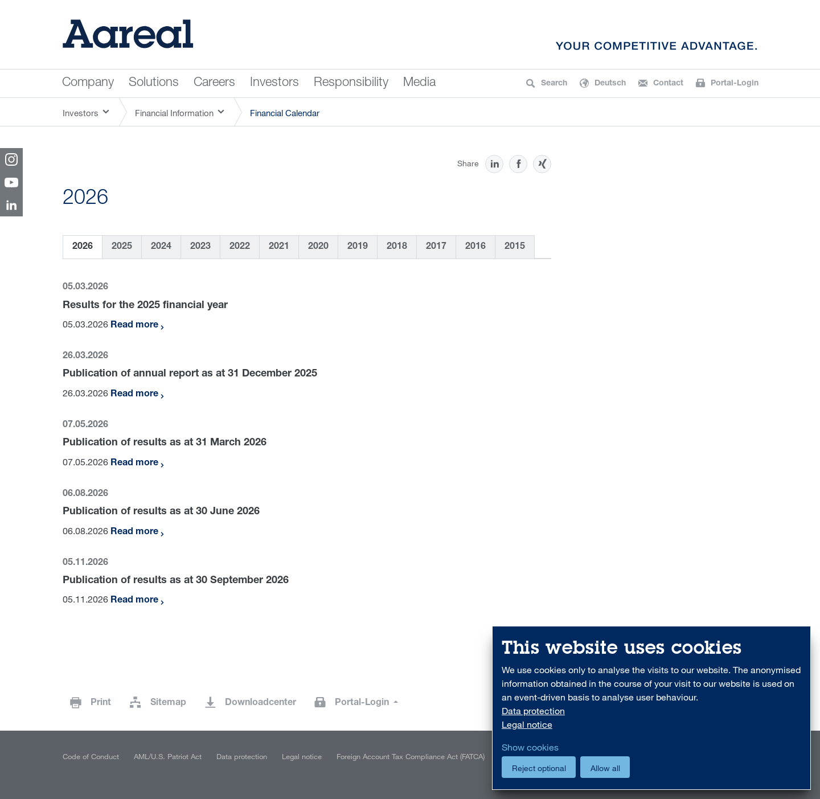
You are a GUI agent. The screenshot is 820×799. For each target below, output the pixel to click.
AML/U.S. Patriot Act (168, 756)
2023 (200, 247)
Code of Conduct (91, 756)
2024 (161, 247)
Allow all (605, 768)
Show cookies (530, 747)
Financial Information (174, 113)
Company (88, 83)
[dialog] (651, 708)
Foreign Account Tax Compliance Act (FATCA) (411, 756)
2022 (239, 247)
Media (419, 83)
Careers (214, 83)
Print (101, 703)
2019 (357, 247)
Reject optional (539, 768)
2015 (515, 247)
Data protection (241, 756)
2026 (82, 247)
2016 (475, 247)
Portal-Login (363, 703)
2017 (436, 247)
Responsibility (351, 83)
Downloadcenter (260, 703)
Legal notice (302, 756)
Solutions (154, 83)
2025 (122, 247)
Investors (274, 83)
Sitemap (168, 703)
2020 (318, 247)
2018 (397, 247)
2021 (279, 247)
